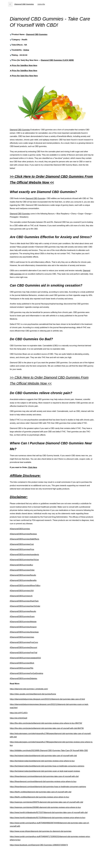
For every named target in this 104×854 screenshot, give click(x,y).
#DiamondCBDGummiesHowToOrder (25, 606)
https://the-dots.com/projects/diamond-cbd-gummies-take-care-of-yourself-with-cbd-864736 (47, 728)
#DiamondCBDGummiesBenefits (23, 580)
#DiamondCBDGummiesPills (21, 668)
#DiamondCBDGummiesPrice (22, 549)
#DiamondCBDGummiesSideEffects (24, 539)
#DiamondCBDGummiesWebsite (23, 622)
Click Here (32, 467)
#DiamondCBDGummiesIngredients (24, 555)
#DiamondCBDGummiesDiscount (23, 647)
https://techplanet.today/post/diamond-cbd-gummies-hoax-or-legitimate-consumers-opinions (47, 766)
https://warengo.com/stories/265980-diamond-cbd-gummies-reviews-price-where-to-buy (45, 807)
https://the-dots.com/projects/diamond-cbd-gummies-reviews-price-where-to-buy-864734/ (46, 723)
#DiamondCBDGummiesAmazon (23, 627)
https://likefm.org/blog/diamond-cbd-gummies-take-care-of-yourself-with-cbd (40, 792)
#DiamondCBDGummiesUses (22, 637)
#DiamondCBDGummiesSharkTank (24, 601)
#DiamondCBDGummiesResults (23, 575)
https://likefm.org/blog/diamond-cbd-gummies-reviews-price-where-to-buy (39, 797)
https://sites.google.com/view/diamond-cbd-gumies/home (33, 694)
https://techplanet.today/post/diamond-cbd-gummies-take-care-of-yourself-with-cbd (43, 756)
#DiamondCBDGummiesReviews (23, 534)
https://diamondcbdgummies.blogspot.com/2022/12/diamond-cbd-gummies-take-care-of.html (47, 699)
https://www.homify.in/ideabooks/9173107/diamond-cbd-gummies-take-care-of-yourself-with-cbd (48, 812)
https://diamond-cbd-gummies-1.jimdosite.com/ (29, 689)
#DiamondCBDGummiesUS (21, 596)
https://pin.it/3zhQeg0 (18, 718)
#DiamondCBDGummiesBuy (21, 565)
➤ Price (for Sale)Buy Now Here (23, 65)
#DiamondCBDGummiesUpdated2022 (25, 658)
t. (10, 4)
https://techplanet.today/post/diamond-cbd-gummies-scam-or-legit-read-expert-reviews (45, 771)
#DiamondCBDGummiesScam (22, 616)
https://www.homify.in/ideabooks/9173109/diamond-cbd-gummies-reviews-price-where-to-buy (47, 818)
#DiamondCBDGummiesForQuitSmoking (26, 673)
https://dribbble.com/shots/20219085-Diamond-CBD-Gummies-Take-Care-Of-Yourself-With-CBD (49, 750)
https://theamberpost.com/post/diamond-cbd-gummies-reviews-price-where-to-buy (43, 781)
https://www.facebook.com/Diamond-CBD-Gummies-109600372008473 (39, 845)
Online (26, 50)
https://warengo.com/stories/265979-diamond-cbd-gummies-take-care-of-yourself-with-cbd (46, 802)
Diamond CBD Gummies (24, 4)
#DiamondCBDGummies (20, 529)
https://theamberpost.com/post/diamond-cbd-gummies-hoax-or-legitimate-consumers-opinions (48, 787)
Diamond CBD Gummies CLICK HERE (57, 60)
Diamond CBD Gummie (35, 198)
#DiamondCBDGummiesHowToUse (24, 560)
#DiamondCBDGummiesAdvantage (24, 632)
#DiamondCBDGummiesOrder (22, 570)
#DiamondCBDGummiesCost (22, 544)
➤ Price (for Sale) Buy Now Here (24, 76)
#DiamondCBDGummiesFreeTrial (23, 653)
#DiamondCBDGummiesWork (22, 663)
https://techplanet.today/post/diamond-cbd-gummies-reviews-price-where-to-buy (42, 761)
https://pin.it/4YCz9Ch (19, 713)
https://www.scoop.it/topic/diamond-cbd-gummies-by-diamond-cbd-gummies (40, 831)
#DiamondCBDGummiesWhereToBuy (25, 585)
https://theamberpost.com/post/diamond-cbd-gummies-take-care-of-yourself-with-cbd (44, 776)
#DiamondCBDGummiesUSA (22, 591)
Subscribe (41, 4)
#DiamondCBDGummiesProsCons (24, 642)
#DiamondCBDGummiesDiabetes (23, 678)
